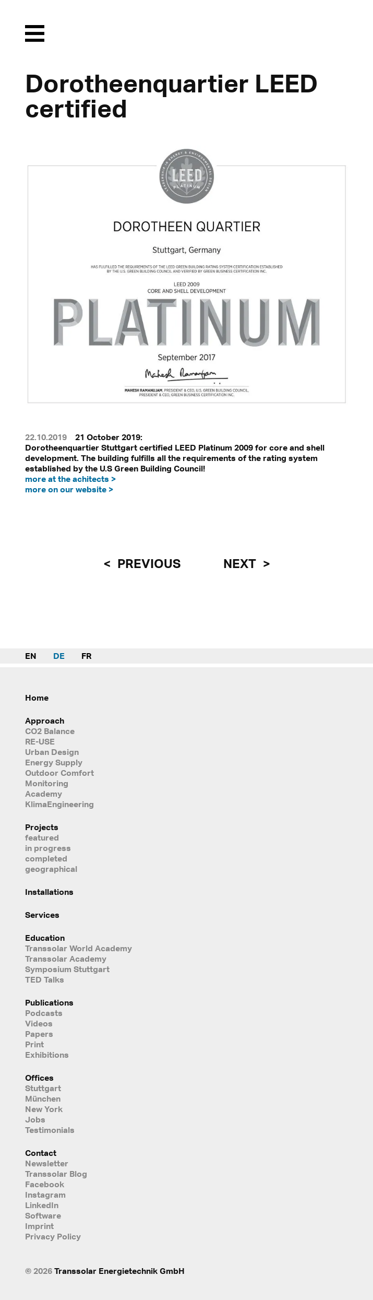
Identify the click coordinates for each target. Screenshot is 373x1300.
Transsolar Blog (56, 1173)
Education (45, 937)
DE (59, 656)
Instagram (45, 1194)
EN (31, 656)
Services (42, 914)
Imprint (39, 1226)
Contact (40, 1153)
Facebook (44, 1184)
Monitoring (46, 783)
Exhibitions (47, 1054)
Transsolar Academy (65, 958)
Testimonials (50, 1130)
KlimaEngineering (59, 804)
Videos (39, 1023)
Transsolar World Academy (78, 948)
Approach (44, 720)
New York (44, 1109)
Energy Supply (53, 762)
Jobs (35, 1119)
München (43, 1098)
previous (148, 563)
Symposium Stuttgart (67, 969)
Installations (49, 892)
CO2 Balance (50, 731)
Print (34, 1044)
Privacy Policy (53, 1236)
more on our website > (69, 489)
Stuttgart (43, 1088)
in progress (48, 848)
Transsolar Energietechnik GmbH (119, 1271)
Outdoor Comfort (59, 772)
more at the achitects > (70, 479)
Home (37, 697)
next (241, 563)
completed (46, 858)
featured (42, 837)
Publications (49, 1002)
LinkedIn (41, 1205)
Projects (41, 827)
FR (86, 656)
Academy (43, 793)
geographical (51, 869)
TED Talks (44, 979)
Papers (39, 1034)
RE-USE (40, 741)
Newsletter (46, 1163)
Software (43, 1215)
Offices (39, 1077)
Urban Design (52, 752)
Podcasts (44, 1013)
